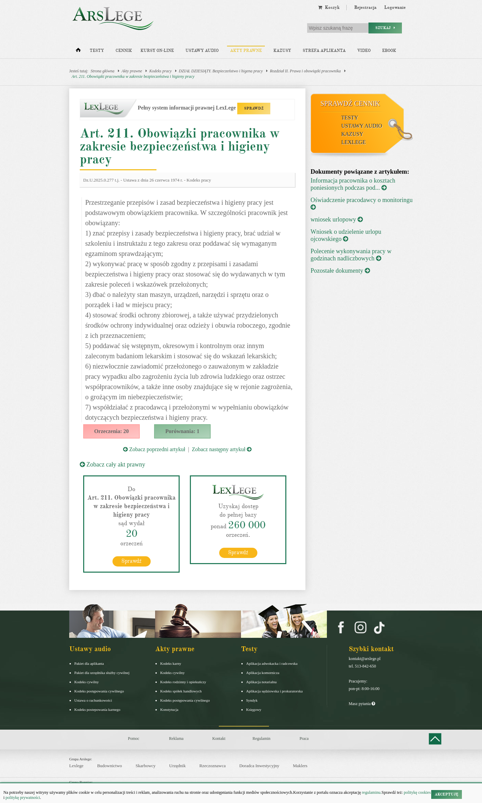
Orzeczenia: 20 (111, 431)
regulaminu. (371, 792)
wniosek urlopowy (337, 219)
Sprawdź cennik (350, 103)
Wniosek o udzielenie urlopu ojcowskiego (346, 235)
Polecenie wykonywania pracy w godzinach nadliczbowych (351, 255)
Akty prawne (246, 50)
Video (364, 50)
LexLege (353, 142)
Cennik (124, 50)
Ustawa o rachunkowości (93, 700)
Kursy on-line (157, 50)
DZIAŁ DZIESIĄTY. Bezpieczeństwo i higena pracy (221, 71)
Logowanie (395, 7)
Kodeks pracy (160, 71)
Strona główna (103, 71)
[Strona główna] (78, 51)
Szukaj (385, 28)
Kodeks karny (170, 663)
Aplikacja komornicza (262, 673)
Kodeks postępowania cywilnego (99, 691)
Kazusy (282, 50)
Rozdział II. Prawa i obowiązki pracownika (305, 71)
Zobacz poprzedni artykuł (154, 449)
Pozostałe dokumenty (340, 270)
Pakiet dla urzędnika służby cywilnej (102, 673)
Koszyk (329, 7)
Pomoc (133, 738)
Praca (304, 738)
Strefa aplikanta (324, 50)
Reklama (176, 738)
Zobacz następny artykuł (222, 449)
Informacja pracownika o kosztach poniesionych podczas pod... (353, 184)
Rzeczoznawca (212, 765)
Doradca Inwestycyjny (259, 765)
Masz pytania (362, 703)
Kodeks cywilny (86, 682)
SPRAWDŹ (253, 108)
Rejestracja (365, 7)
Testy (97, 50)
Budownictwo (109, 765)
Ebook (389, 50)
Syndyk (252, 700)
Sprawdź (131, 561)
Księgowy (253, 709)
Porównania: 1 (182, 431)
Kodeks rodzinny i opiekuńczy (183, 682)
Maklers (300, 765)
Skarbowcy (146, 765)
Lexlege (76, 765)
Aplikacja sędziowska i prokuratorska (274, 691)
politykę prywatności (22, 797)
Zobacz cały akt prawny (112, 464)
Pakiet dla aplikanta (89, 663)
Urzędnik (177, 765)
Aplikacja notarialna (261, 682)
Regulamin (262, 738)
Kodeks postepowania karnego (97, 709)
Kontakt (219, 738)
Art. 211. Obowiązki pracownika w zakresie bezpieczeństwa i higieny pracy (133, 76)
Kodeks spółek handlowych (181, 691)
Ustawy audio (202, 50)
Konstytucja (169, 709)
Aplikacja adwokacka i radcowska (272, 663)
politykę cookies (417, 792)
